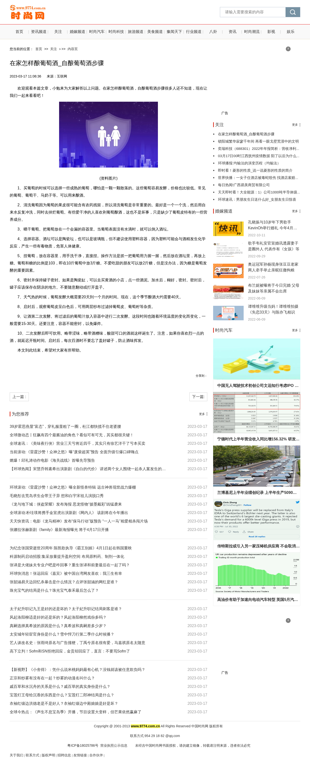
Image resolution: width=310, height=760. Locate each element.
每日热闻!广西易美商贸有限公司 (244, 185)
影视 (271, 32)
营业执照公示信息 (113, 745)
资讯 (232, 32)
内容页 (73, 49)
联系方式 (32, 755)
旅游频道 (135, 32)
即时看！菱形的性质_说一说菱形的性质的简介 (255, 170)
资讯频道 (38, 32)
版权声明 (48, 755)
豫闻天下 (174, 32)
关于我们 (16, 755)
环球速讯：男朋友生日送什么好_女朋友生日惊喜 (257, 199)
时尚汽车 (97, 32)
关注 (58, 32)
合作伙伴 (96, 755)
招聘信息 (64, 755)
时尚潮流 (252, 32)
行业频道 (194, 32)
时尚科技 (116, 32)
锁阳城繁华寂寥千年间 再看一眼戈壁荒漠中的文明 (258, 141)
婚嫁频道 (77, 32)
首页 (19, 32)
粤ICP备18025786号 (82, 745)
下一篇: (198, 397)
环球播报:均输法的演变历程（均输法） (249, 163)
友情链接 (80, 755)
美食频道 (155, 32)
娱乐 (290, 32)
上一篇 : (19, 397)
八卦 (213, 32)
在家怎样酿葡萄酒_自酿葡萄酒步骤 (246, 134)
